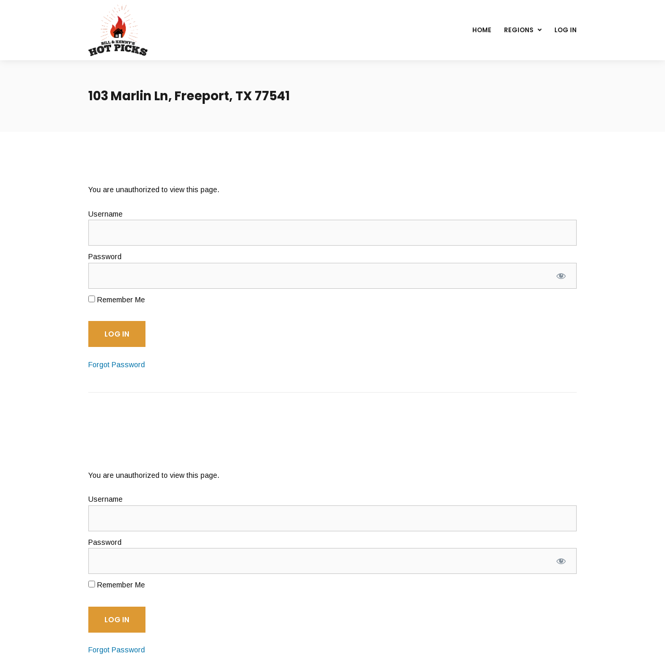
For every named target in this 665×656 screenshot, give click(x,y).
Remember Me (116, 300)
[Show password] (561, 276)
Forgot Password (116, 364)
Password (105, 256)
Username (105, 214)
